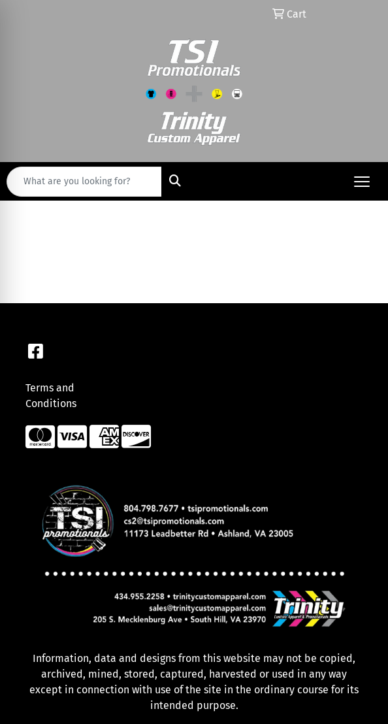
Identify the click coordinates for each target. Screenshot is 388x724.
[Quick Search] (84, 182)
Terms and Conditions (50, 396)
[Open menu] (362, 182)
